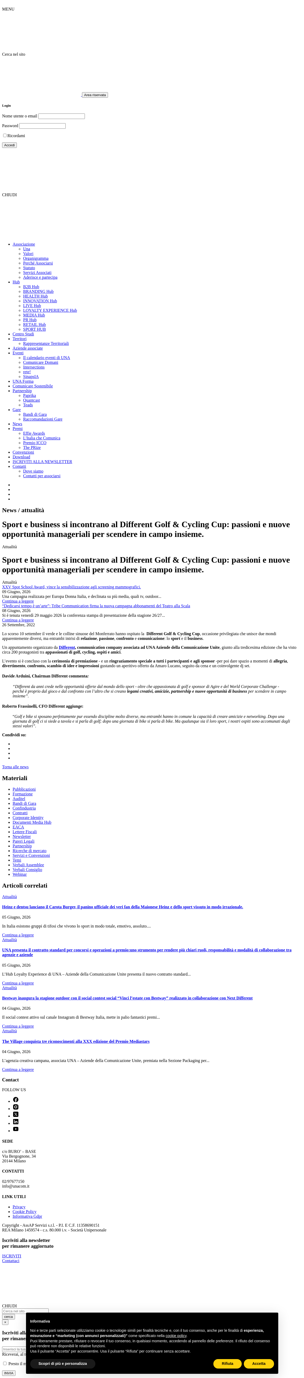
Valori (28, 253)
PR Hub (30, 320)
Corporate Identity (28, 817)
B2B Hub (31, 286)
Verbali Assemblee (28, 865)
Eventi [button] (18, 353)
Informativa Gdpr (27, 1216)
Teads (28, 405)
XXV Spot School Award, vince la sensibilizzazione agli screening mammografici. (71, 587)
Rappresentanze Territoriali (46, 343)
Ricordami (16, 135)
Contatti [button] (19, 466)
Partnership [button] (22, 390)
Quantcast (31, 400)
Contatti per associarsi (41, 476)
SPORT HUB (34, 329)
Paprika (29, 395)
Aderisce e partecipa (40, 277)
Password (10, 125)
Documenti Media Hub (32, 822)
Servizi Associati (37, 272)
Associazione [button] (24, 244)
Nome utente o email (19, 116)
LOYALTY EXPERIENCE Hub (50, 310)
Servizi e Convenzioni (31, 855)
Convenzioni (23, 452)
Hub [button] (16, 282)
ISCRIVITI (11, 1256)
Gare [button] (17, 409)
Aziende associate (28, 348)
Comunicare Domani (40, 362)
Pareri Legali (23, 841)
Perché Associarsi (38, 263)
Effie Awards (34, 433)
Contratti (20, 813)
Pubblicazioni (24, 789)
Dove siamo (33, 471)
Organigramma (36, 258)
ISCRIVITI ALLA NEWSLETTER (42, 461)
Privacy (19, 1207)
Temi (17, 860)
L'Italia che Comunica (41, 438)
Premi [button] (18, 428)
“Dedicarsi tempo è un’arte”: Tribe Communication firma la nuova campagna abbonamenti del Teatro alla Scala (96, 606)
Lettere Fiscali (25, 832)
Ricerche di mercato (30, 850)
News (17, 424)
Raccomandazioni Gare (43, 419)
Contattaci (10, 1260)
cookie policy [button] (176, 1336)
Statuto (29, 268)
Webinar (20, 874)
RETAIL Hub (34, 324)
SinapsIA (31, 376)
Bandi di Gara (35, 414)
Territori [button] (20, 338)
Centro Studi (23, 334)
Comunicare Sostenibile (33, 386)
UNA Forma (23, 381)
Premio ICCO (34, 443)
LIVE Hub (32, 305)
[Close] (5, 1322)
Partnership (22, 846)
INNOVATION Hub (40, 301)
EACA (18, 827)
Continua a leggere (18, 601)
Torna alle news (15, 767)
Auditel (19, 798)
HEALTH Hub (35, 296)
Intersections (34, 367)
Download (21, 457)
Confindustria (24, 808)
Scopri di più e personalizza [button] (63, 1363)
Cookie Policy (25, 1211)
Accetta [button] (259, 1363)
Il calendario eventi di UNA (46, 357)
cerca (8, 1317)
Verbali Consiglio (27, 869)
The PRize (32, 447)
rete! (27, 372)
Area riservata (95, 95)
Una (26, 249)
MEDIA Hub (34, 315)
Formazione (23, 794)
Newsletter (22, 836)
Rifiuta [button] (227, 1363)
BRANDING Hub (38, 291)
